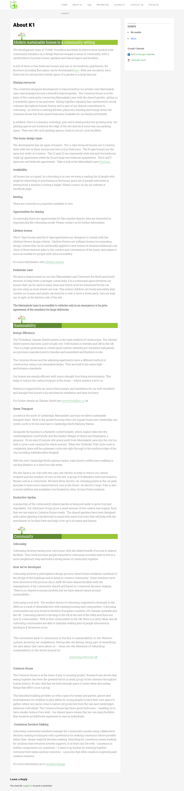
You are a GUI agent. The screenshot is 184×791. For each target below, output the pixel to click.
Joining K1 (120, 5)
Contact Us (137, 5)
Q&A (90, 5)
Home (64, 5)
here (76, 70)
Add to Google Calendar (143, 54)
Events (65, 14)
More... (134, 38)
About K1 (77, 5)
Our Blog (153, 5)
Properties (103, 5)
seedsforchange (55, 764)
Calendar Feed (138, 60)
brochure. (105, 161)
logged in (27, 785)
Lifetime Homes (54, 262)
